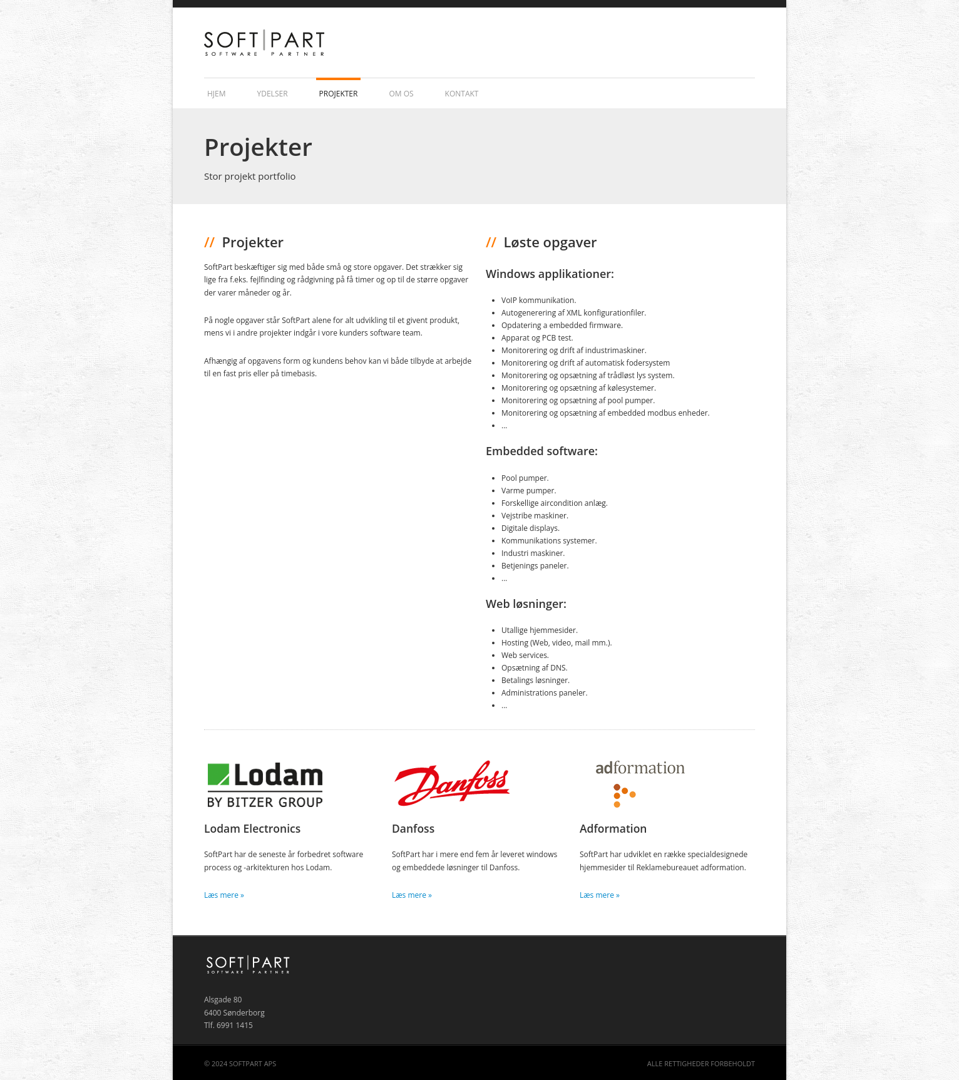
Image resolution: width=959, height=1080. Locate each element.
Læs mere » (224, 895)
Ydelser (272, 93)
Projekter (338, 93)
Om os (401, 93)
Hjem (216, 93)
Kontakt (462, 93)
